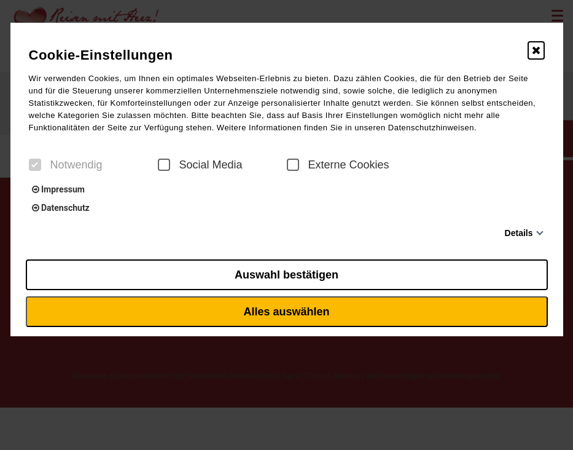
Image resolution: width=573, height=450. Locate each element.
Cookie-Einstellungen (101, 55)
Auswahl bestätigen (286, 275)
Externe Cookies (338, 165)
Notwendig (66, 165)
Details (519, 233)
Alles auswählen (286, 312)
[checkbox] (35, 165)
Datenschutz (61, 208)
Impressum (58, 189)
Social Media (200, 165)
